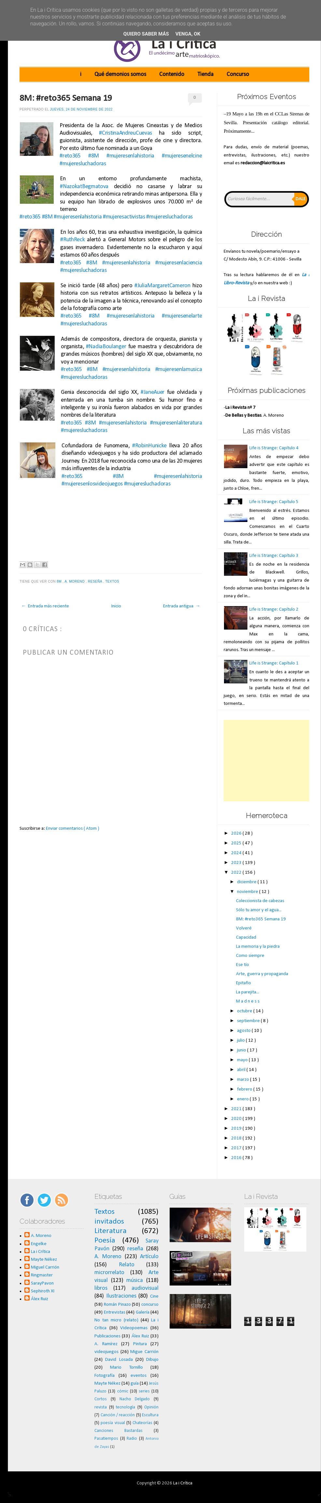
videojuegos (106, 1351)
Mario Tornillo (126, 1367)
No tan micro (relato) (116, 1320)
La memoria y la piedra (258, 946)
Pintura (140, 1344)
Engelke (39, 1244)
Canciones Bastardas (118, 1431)
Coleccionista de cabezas (260, 901)
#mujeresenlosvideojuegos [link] (92, 484)
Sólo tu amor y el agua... (259, 910)
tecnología (125, 1407)
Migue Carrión (144, 1351)
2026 (237, 833)
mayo (243, 1060)
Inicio (116, 606)
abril (241, 1069)
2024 (237, 853)
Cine (154, 1296)
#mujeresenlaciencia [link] (178, 263)
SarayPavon (42, 1283)
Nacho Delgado (134, 1399)
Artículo (149, 1257)
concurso (150, 1304)
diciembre (247, 882)
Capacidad (246, 937)
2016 (237, 1157)
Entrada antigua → (181, 606)
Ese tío (242, 964)
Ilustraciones (121, 1296)
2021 (237, 1109)
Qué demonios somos (120, 74)
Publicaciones (107, 1336)
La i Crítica (40, 1251)
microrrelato (109, 1273)
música (134, 1280)
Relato (126, 1265)
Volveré (244, 928)
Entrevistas (114, 1312)
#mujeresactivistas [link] (124, 217)
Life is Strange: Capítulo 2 (274, 609)
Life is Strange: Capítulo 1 (274, 663)
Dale (301, 199)
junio (242, 1050)
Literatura (110, 1231)
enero (243, 1099)
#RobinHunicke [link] (149, 446)
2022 (237, 872)
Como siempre (250, 955)
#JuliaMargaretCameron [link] (162, 286)
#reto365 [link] (70, 156)
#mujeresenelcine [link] (182, 156)
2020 (237, 1118)
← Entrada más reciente (45, 606)
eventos (139, 1375)
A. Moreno (75, 581)
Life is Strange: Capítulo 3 (274, 555)
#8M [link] (93, 156)
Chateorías (142, 1423)
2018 (237, 1138)
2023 (237, 862)
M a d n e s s (247, 1001)
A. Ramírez (106, 1344)
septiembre (249, 1021)
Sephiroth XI (42, 1291)
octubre (245, 1011)
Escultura (150, 1415)
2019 (237, 1128)
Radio (132, 1438)
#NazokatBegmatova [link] (84, 187)
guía (135, 1383)
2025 (237, 843)
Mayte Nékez (44, 1259)
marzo (243, 1079)
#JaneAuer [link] (152, 392)
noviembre (248, 891)
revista (100, 1407)
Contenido (171, 74)
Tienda (205, 74)
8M (60, 581)
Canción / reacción (118, 1415)
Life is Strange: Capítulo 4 (274, 448)
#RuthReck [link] (72, 240)
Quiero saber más (146, 34)
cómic (122, 1391)
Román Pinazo (117, 1304)
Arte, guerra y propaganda (262, 974)
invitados (109, 1222)
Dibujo (152, 1359)
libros (100, 1288)
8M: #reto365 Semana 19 (66, 98)
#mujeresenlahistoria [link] (130, 156)
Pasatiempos (106, 1438)
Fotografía (104, 1375)
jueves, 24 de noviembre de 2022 (81, 109)
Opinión (151, 1407)
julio (241, 1040)
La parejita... (247, 992)
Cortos (100, 1399)
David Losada (119, 1359)
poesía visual (113, 1423)
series (144, 1391)
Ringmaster (42, 1275)
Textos (112, 581)
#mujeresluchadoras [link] (83, 164)
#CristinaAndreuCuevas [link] (125, 133)
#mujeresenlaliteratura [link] (176, 423)
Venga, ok (187, 34)
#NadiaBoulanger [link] (106, 347)
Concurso (238, 74)
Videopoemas (133, 1328)
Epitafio (243, 983)
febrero (245, 1089)
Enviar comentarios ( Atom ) (72, 828)
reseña (95, 581)
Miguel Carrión (45, 1267)
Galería (142, 1312)
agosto (244, 1030)
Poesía (104, 1240)
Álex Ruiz (39, 1299)
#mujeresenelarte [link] (182, 316)
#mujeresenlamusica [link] (178, 369)
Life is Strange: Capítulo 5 (274, 501)
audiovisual (145, 1288)
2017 (237, 1148)
